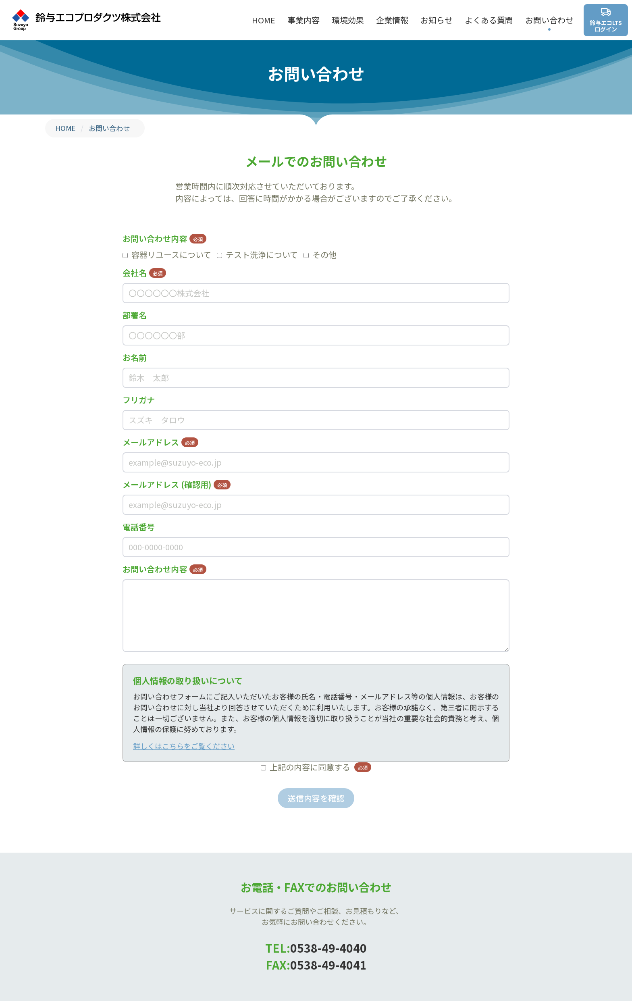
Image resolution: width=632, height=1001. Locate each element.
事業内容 (303, 20)
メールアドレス (160, 442)
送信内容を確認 (316, 798)
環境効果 (348, 20)
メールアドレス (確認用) (177, 484)
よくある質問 (489, 20)
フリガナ (139, 400)
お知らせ (436, 20)
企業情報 (392, 20)
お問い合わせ (549, 20)
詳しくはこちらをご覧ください (184, 746)
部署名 (135, 315)
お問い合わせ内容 (164, 238)
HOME (263, 20)
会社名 (144, 273)
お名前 (135, 357)
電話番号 (139, 527)
